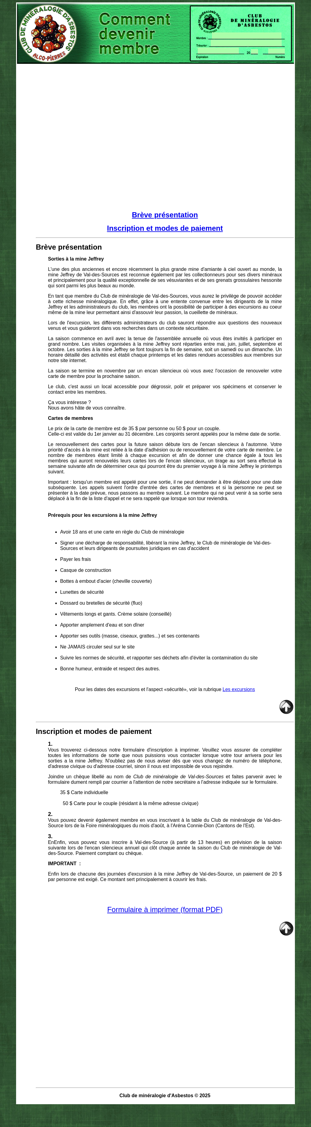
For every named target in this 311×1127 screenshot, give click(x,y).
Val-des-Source (151, 842)
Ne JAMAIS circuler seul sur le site (97, 646)
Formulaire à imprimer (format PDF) (165, 909)
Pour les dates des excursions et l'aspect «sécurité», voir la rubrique (148, 689)
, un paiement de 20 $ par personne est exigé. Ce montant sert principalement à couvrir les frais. (165, 876)
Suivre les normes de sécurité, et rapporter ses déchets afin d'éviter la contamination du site (159, 657)
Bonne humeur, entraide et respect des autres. (110, 668)
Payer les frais (76, 559)
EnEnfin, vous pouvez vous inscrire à (91, 842)
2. (50, 814)
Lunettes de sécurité (82, 592)
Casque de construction (85, 570)
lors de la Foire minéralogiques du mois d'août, (115, 825)
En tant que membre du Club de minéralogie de (100, 296)
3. (50, 836)
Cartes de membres (70, 418)
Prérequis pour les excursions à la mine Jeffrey (102, 515)
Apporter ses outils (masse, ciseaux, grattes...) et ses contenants (130, 635)
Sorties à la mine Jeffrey (76, 258)
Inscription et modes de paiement (165, 228)
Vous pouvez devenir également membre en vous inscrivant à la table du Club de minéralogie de (156, 820)
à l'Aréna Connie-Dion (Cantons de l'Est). (211, 825)
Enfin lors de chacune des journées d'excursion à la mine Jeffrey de (124, 873)
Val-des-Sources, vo (174, 296)
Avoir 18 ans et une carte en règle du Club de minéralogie (122, 531)
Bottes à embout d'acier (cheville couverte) (106, 581)
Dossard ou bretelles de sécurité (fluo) (101, 603)
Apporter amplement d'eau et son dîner (102, 624)
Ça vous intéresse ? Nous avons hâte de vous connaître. (87, 405)
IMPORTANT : (64, 863)
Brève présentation (165, 215)
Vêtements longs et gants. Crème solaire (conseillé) (115, 614)
